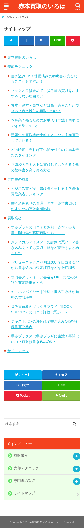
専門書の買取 (18, 179)
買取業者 (14, 218)
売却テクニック (19, 67)
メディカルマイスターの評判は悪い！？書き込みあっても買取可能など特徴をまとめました (45, 247)
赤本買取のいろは (42, 5)
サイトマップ (18, 351)
